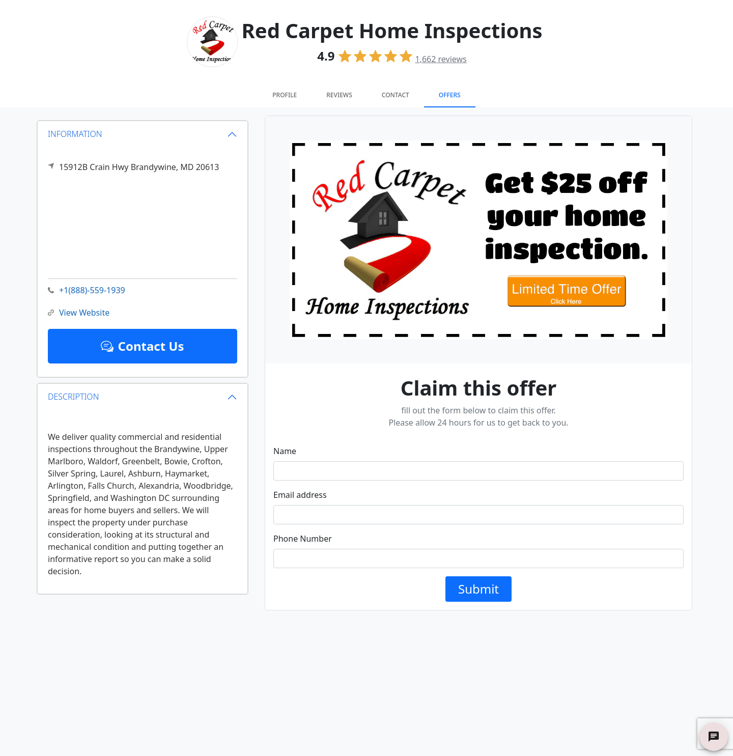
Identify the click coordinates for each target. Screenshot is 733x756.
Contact (395, 95)
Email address (300, 494)
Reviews (339, 95)
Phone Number (302, 538)
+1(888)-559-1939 (86, 290)
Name (284, 451)
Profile (284, 95)
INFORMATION (75, 133)
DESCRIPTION (73, 396)
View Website (78, 313)
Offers (450, 95)
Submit (478, 588)
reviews (440, 59)
